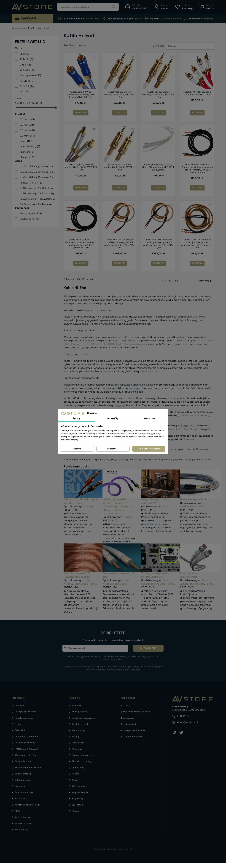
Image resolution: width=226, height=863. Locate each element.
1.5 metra (27, 157)
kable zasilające (134, 344)
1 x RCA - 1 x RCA (31, 182)
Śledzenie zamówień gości (136, 711)
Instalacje (20, 798)
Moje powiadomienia (134, 730)
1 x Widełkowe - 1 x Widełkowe (37, 187)
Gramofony (78, 767)
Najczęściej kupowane (83, 717)
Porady (166, 506)
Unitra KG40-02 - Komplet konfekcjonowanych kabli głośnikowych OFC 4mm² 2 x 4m (119, 243)
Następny (206, 281)
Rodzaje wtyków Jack (193, 499)
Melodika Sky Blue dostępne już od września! (81, 501)
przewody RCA (85, 344)
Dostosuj (113, 448)
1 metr (26, 140)
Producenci (78, 742)
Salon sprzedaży (23, 773)
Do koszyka (80, 112)
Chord (25, 53)
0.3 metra (27, 119)
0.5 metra (28, 124)
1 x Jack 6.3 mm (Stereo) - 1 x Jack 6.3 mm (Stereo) (37, 177)
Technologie (197, 506)
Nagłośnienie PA (80, 792)
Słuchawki (77, 804)
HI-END (75, 773)
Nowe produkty (80, 711)
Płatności (20, 730)
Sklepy (75, 736)
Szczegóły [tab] (112, 418)
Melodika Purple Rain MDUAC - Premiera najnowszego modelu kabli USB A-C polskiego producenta (118, 506)
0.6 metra (27, 130)
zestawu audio (149, 371)
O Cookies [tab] (149, 418)
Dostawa (19, 705)
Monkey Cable (30, 75)
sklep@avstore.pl (187, 722)
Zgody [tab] (76, 418)
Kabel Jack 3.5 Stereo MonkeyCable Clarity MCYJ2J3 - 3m (119, 94)
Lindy (25, 64)
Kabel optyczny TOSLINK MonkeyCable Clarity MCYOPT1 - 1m (81, 167)
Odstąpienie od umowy (27, 736)
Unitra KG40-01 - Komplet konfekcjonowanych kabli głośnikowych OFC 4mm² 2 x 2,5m (158, 243)
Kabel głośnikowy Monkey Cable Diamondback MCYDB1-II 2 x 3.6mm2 (158, 167)
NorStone (27, 80)
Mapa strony (21, 829)
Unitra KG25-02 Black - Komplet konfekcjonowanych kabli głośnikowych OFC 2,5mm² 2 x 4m (197, 168)
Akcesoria (77, 749)
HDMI (111, 344)
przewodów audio (126, 337)
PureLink (27, 86)
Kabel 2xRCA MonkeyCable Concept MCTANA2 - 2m (197, 93)
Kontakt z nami (23, 823)
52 (176, 280)
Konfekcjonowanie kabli (27, 804)
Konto (127, 705)
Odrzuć (77, 448)
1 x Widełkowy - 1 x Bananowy (37, 193)
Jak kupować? (22, 780)
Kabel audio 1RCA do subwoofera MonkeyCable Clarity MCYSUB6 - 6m (80, 94)
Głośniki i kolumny (81, 761)
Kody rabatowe (23, 817)
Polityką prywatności (128, 669)
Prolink (184, 429)
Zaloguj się (128, 717)
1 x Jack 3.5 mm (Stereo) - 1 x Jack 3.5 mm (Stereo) (37, 166)
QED (24, 91)
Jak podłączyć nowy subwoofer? (154, 501)
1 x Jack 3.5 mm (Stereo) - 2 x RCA (37, 171)
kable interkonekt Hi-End (194, 415)
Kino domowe (79, 786)
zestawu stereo (126, 398)
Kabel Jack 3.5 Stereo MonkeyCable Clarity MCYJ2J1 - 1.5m (119, 167)
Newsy (89, 506)
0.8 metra (27, 135)
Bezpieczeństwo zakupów (28, 767)
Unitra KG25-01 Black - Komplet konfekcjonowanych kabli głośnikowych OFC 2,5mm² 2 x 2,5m (80, 243)
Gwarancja (20, 786)
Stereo (75, 811)
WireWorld (196, 429)
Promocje (76, 705)
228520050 (184, 716)
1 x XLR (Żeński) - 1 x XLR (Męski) (37, 198)
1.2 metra (27, 151)
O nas (18, 724)
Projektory (77, 798)
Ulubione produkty (133, 736)
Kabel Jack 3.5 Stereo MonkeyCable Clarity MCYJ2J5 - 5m (158, 94)
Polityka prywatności (26, 711)
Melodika (27, 69)
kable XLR (101, 344)
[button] (161, 7)
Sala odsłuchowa (24, 792)
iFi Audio (26, 59)
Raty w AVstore (23, 761)
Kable (75, 780)
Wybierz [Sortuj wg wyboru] (190, 46)
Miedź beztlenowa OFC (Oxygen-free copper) (77, 575)
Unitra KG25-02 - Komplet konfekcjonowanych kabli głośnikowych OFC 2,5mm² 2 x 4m (197, 243)
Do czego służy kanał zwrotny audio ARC (154, 575)
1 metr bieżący (30, 146)
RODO (17, 811)
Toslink (120, 344)
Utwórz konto (130, 724)
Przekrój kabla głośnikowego (188, 575)
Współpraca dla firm (25, 755)
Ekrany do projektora (83, 755)
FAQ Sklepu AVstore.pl (26, 749)
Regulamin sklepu (24, 717)
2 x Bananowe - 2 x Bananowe (37, 204)
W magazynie (31, 213)
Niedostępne (30, 218)
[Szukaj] (88, 7)
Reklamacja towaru (25, 742)
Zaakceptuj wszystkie (148, 448)
